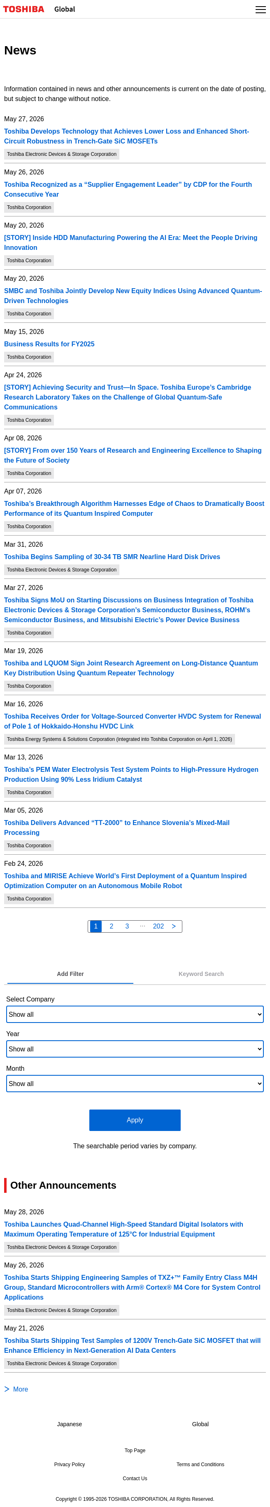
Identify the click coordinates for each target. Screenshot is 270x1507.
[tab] (70, 974)
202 (158, 926)
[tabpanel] (135, 1071)
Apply (135, 1120)
